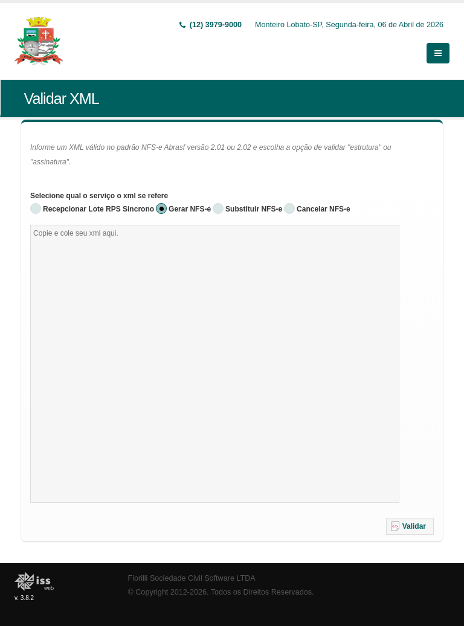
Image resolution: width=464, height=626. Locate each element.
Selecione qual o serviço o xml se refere (99, 196)
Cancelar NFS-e (323, 209)
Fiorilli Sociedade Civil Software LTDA (192, 578)
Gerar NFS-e (190, 209)
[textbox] (214, 364)
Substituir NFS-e (253, 209)
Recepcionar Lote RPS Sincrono (98, 209)
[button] (410, 526)
